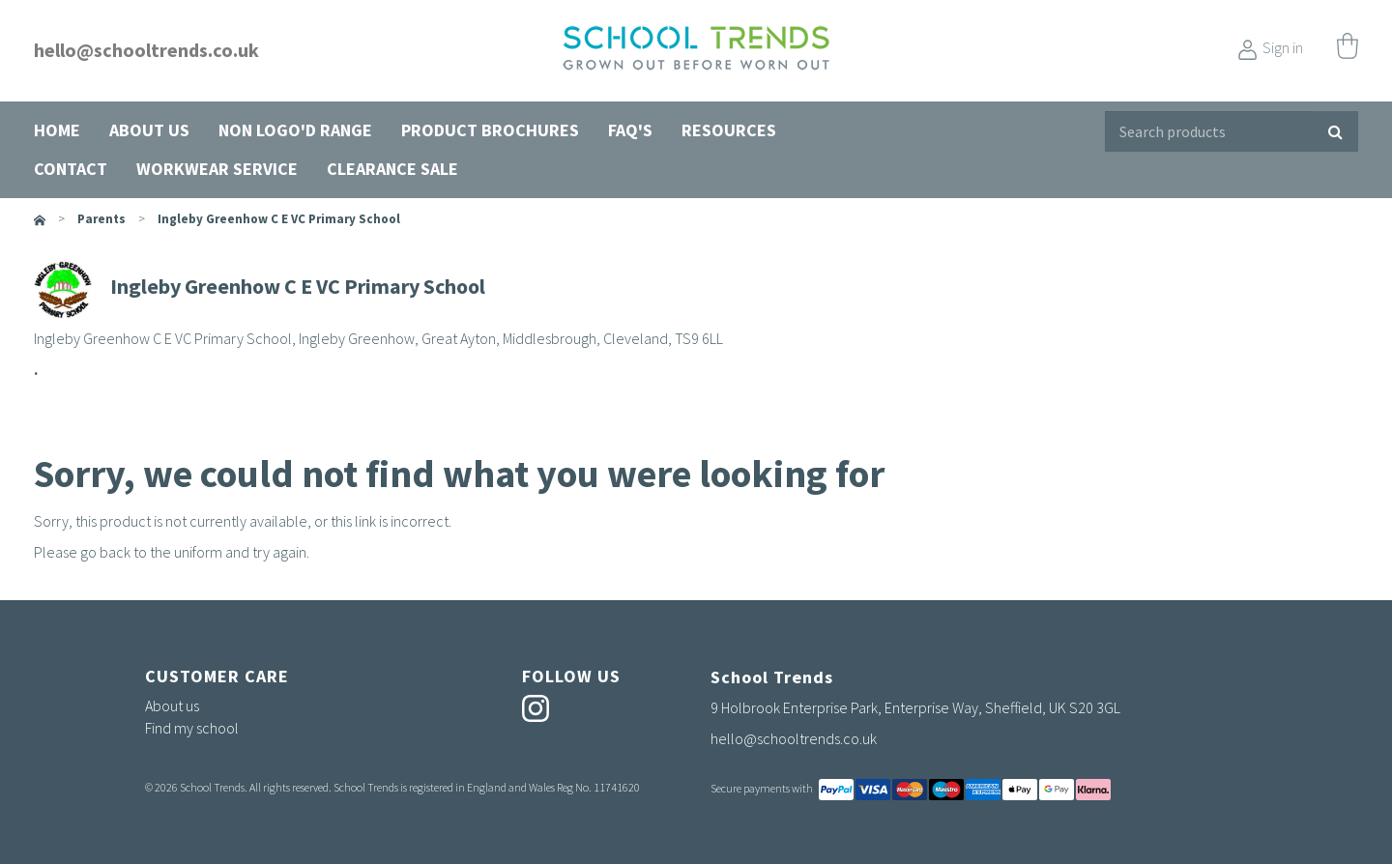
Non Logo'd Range (295, 130)
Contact (70, 169)
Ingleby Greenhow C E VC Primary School (279, 219)
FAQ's (630, 130)
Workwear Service (217, 169)
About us (149, 130)
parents (101, 219)
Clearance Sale (392, 169)
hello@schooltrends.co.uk (146, 50)
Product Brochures (490, 130)
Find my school (192, 727)
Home (57, 130)
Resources (729, 130)
